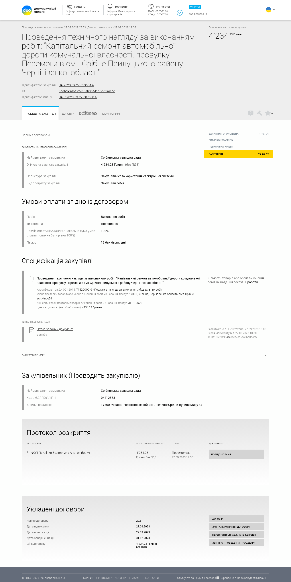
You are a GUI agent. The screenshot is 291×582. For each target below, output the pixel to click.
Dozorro (86, 113)
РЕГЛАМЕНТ (135, 578)
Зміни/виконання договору (231, 526)
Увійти (195, 7)
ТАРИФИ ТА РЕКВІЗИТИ (97, 578)
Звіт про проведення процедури (234, 542)
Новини (79, 7)
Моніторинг (111, 114)
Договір (68, 114)
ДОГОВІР (120, 578)
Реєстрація (201, 14)
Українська (268, 10)
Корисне (121, 7)
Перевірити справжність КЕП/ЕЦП (234, 534)
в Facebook (209, 578)
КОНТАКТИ (152, 578)
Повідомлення (221, 454)
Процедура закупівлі (40, 113)
